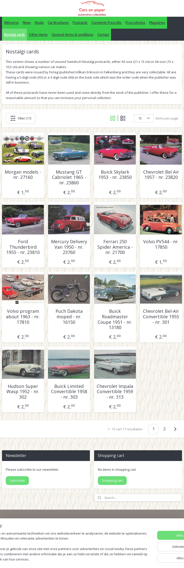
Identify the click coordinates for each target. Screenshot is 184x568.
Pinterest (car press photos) (147, 535)
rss (101, 559)
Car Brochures (58, 22)
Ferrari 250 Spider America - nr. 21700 (115, 247)
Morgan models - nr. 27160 (23, 174)
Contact (103, 34)
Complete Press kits (106, 22)
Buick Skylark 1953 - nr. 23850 (115, 174)
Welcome (11, 22)
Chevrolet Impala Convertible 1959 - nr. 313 (115, 392)
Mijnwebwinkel (163, 559)
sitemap (90, 559)
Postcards (80, 22)
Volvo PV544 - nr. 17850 (161, 244)
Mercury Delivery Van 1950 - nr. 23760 (69, 247)
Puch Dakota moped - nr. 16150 (69, 317)
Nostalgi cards (14, 34)
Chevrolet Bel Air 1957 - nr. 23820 (161, 174)
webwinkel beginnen (120, 559)
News (27, 22)
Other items (38, 34)
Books (39, 22)
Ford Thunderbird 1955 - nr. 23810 (23, 247)
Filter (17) (20, 118)
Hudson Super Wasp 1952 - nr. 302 (22, 392)
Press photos (135, 22)
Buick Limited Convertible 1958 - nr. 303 (69, 392)
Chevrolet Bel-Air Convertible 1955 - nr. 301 (161, 317)
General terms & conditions (72, 34)
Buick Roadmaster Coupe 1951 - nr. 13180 (115, 319)
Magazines (157, 22)
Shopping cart (112, 480)
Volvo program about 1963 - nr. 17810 (23, 317)
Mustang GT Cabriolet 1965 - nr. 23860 (69, 177)
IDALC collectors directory (146, 530)
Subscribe (17, 480)
